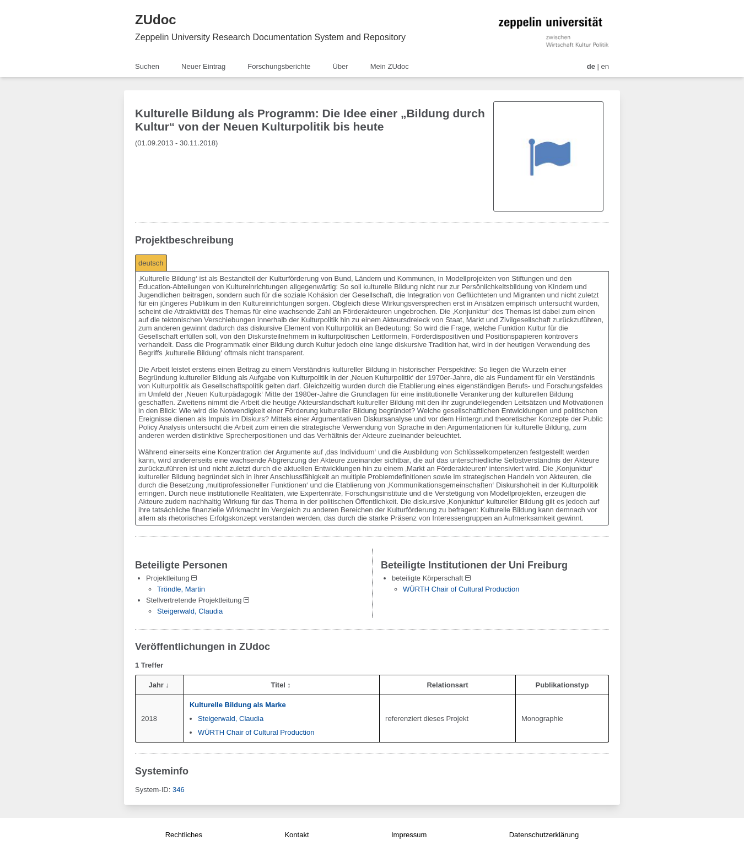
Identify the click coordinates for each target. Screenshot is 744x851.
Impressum (409, 835)
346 (178, 789)
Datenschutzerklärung (544, 835)
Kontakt (296, 835)
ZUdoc (155, 19)
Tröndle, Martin (181, 589)
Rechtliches (183, 835)
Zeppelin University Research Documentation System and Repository (270, 37)
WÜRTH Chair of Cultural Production (461, 589)
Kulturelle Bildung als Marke (238, 705)
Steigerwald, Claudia (190, 611)
